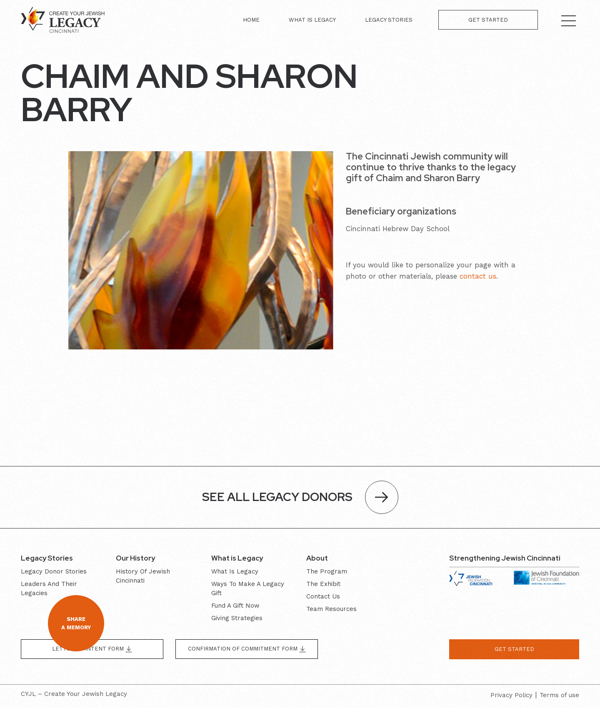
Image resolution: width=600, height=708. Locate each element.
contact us (478, 276)
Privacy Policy (511, 695)
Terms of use (559, 695)
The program (326, 571)
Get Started (488, 20)
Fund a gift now (235, 605)
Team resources (331, 609)
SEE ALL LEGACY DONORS (300, 497)
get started (514, 649)
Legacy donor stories (54, 571)
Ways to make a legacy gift (247, 588)
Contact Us (323, 596)
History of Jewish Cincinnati (143, 576)
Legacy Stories (388, 20)
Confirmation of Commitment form (247, 649)
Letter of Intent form (92, 649)
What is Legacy (312, 20)
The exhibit (323, 584)
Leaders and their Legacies (49, 588)
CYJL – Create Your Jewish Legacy (74, 694)
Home (251, 20)
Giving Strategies (236, 618)
